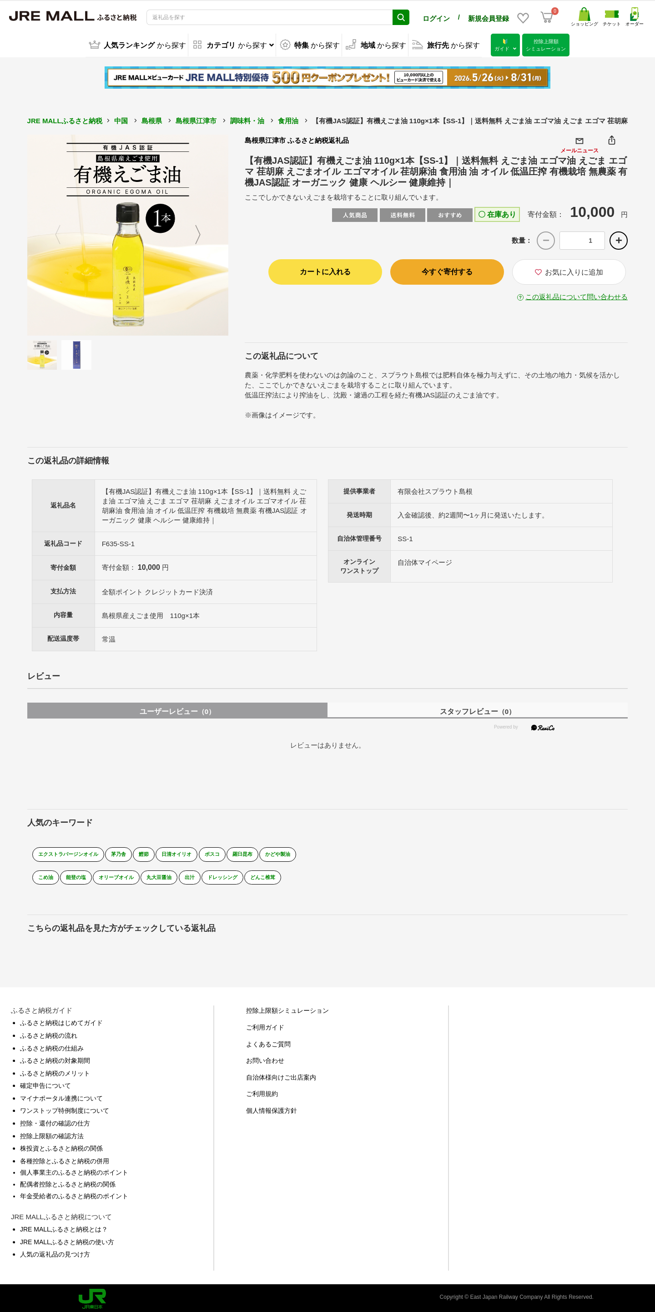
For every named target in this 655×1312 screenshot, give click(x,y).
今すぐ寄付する (447, 271)
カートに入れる (325, 271)
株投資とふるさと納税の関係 (61, 1145)
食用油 (288, 120)
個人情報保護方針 (271, 1107)
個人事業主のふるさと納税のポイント (74, 1169)
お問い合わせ (265, 1057)
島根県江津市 (196, 120)
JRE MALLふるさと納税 (64, 120)
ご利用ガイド (265, 1024)
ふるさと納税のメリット (55, 1070)
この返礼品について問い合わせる (576, 296)
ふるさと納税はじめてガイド (61, 1020)
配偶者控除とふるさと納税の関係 (68, 1181)
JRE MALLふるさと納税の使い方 (67, 1239)
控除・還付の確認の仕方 (55, 1120)
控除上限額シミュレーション (287, 1007)
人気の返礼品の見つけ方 (55, 1251)
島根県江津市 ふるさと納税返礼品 (297, 139)
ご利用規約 (262, 1091)
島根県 (151, 120)
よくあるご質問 (268, 1041)
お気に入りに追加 (569, 271)
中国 (121, 120)
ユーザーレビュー (177, 709)
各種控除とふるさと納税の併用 (64, 1158)
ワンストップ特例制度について (64, 1107)
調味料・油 (247, 120)
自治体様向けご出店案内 (281, 1074)
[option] (127, 234)
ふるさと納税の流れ (48, 1032)
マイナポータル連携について (61, 1095)
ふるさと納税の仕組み (52, 1045)
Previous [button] (52, 234)
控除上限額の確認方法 (52, 1132)
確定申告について (45, 1082)
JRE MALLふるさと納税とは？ (64, 1226)
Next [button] (203, 234)
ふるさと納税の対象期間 (55, 1057)
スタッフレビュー (477, 709)
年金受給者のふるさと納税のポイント (74, 1192)
